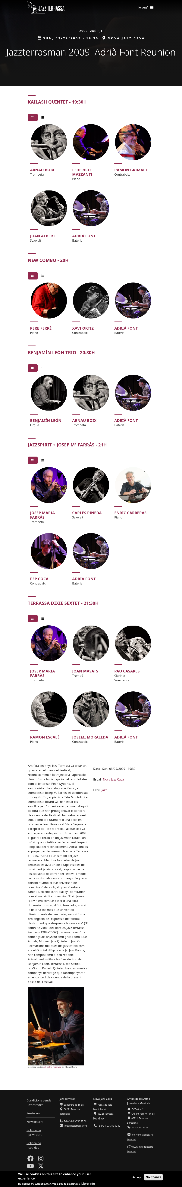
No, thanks (153, 1177)
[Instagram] (41, 1160)
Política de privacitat (34, 1132)
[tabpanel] (91, 185)
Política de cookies (34, 1145)
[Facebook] (30, 1160)
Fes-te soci (34, 1113)
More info (88, 1184)
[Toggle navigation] (146, 7)
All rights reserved (52, 1066)
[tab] (33, 117)
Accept (137, 1177)
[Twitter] (41, 1167)
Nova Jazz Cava (113, 779)
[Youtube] (30, 1167)
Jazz (104, 790)
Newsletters (35, 1122)
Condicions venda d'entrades (39, 1102)
